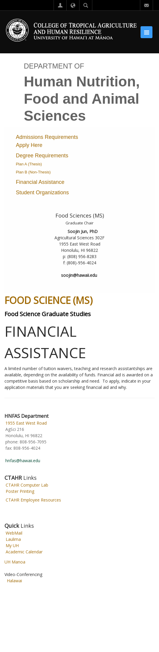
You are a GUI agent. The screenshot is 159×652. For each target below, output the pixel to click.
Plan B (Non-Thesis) (33, 172)
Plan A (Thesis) (29, 164)
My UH (12, 545)
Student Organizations (42, 192)
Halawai (14, 580)
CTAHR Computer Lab (27, 485)
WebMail (14, 533)
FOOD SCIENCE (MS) (48, 300)
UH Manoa (14, 562)
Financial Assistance (40, 182)
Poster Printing (20, 491)
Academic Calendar (24, 552)
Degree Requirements (42, 156)
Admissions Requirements (47, 137)
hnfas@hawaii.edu (22, 460)
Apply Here (29, 145)
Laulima (13, 539)
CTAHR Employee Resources (33, 500)
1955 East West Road (26, 423)
